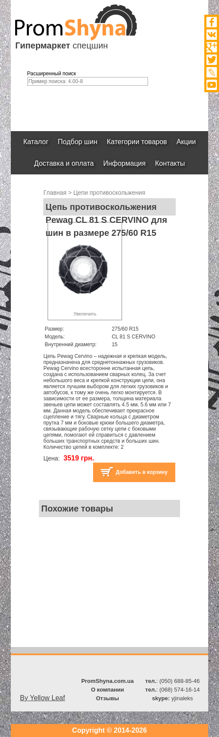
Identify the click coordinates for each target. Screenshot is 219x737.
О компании (107, 689)
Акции (186, 141)
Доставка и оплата (64, 163)
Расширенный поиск (51, 74)
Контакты (170, 163)
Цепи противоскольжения (109, 192)
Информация (125, 163)
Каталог (35, 141)
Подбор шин (77, 141)
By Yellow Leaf (42, 698)
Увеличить (85, 313)
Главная (54, 192)
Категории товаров (137, 141)
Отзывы (107, 698)
